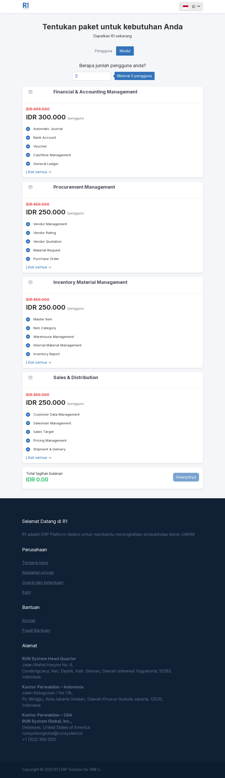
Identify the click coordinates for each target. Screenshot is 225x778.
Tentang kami (35, 562)
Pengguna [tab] (103, 51)
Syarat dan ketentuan (42, 582)
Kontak (28, 620)
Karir (26, 592)
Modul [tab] (125, 51)
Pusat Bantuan (36, 630)
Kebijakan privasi (38, 572)
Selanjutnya (186, 477)
